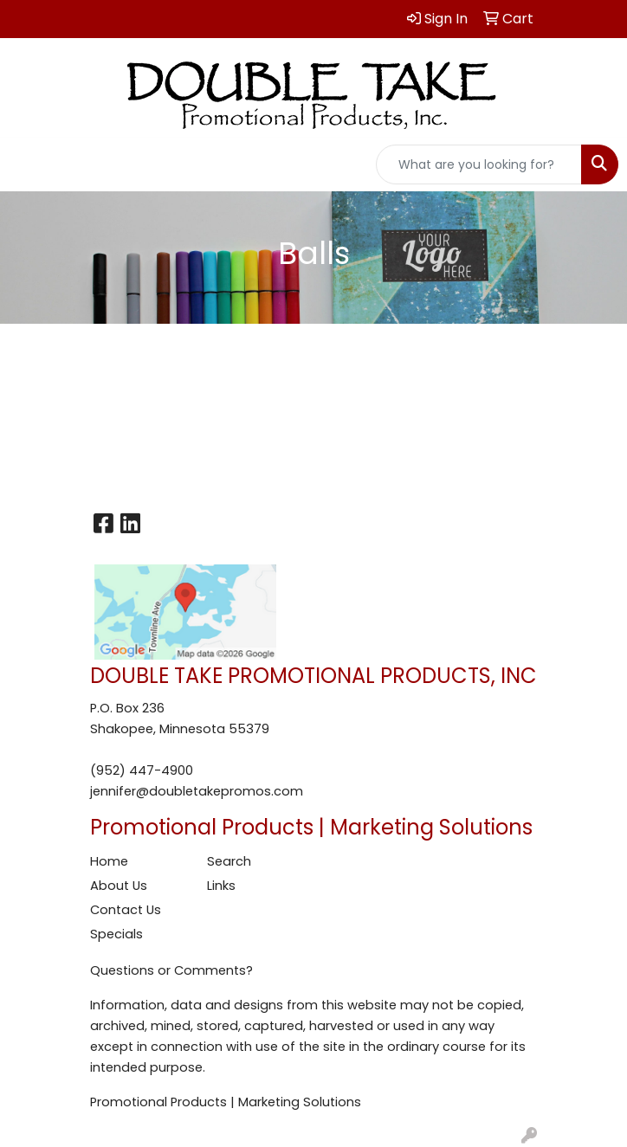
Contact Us (125, 909)
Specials (116, 934)
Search (229, 861)
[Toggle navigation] (27, 164)
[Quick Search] (479, 164)
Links (221, 885)
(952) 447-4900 (141, 770)
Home (109, 861)
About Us (118, 885)
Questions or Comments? (171, 970)
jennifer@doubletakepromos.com (196, 791)
